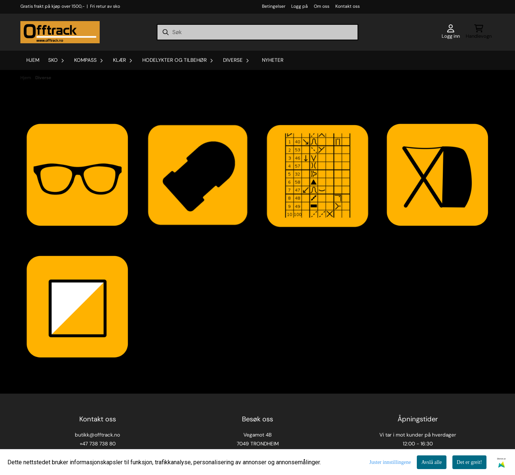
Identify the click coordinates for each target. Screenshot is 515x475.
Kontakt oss (347, 6)
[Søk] (257, 32)
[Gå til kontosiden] (451, 32)
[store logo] (60, 32)
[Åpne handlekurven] (479, 32)
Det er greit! (469, 462)
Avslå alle (431, 462)
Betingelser (273, 6)
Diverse (43, 78)
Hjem (26, 78)
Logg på (299, 6)
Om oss (321, 6)
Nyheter (272, 60)
